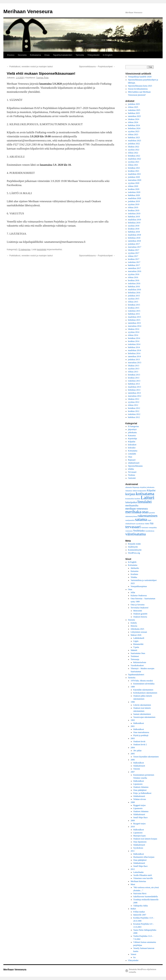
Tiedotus (131, 475)
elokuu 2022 (133, 153)
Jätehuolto (135, 568)
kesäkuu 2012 (133, 411)
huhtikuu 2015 (134, 314)
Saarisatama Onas (138, 653)
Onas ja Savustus (137, 604)
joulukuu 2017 (134, 244)
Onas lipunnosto (140, 842)
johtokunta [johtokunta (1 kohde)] (150, 487)
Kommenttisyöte (135, 550)
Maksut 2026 (136, 635)
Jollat (133, 592)
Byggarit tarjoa (139, 805)
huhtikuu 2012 (134, 417)
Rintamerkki (138, 644)
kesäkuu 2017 (133, 259)
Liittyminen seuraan (139, 632)
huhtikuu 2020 (134, 195)
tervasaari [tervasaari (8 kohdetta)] (133, 527)
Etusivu (10, 55)
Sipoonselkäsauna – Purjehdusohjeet (97, 66)
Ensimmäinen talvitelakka (143, 684)
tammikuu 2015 (134, 323)
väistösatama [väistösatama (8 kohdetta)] (135, 534)
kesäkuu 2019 (133, 210)
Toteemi (136, 769)
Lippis (136, 641)
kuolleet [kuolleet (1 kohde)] (137, 499)
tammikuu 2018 (134, 241)
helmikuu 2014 (134, 353)
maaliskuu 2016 (134, 289)
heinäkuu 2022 (134, 156)
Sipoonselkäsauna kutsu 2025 (140, 86)
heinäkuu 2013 (134, 375)
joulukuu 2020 (134, 177)
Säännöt (134, 650)
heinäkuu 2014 (134, 338)
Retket (133, 909)
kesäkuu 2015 (133, 308)
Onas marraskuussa (141, 732)
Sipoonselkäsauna (135, 466)
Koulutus (134, 574)
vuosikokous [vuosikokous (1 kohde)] (149, 531)
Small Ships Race (140, 817)
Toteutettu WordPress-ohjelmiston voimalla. (142, 970)
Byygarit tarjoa (139, 823)
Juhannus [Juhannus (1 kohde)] (128, 491)
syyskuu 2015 (133, 298)
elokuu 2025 (133, 107)
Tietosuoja (135, 659)
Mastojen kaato (139, 836)
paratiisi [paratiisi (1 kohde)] (152, 513)
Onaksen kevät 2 (140, 744)
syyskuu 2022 (133, 149)
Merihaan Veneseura (28, 11)
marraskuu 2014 (134, 326)
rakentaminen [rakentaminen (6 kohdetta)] (147, 516)
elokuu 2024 (133, 122)
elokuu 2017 (133, 256)
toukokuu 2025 (134, 110)
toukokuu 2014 (134, 344)
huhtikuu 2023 (134, 137)
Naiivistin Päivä (139, 893)
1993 (133, 720)
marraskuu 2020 (134, 180)
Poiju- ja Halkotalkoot (142, 793)
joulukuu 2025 (134, 104)
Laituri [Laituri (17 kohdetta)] (147, 497)
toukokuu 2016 (134, 283)
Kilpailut (131, 441)
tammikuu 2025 (134, 116)
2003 (133, 738)
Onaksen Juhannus (141, 787)
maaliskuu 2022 (134, 159)
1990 (133, 702)
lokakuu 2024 (133, 119)
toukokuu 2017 (134, 262)
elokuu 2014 (133, 335)
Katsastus (132, 435)
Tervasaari (132, 472)
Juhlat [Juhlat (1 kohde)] (135, 491)
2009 (133, 820)
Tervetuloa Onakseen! (139, 607)
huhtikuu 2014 (134, 347)
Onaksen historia (140, 617)
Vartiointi (132, 478)
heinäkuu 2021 (134, 168)
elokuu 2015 (133, 302)
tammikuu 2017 (134, 268)
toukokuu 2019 (134, 213)
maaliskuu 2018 (134, 235)
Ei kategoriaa (24, 249)
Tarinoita (80, 55)
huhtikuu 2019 (134, 216)
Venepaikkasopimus (139, 586)
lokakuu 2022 (133, 146)
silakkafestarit (133, 463)
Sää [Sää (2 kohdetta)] (151, 523)
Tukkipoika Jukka (140, 905)
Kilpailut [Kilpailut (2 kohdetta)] (151, 490)
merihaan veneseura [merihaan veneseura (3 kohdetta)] (136, 508)
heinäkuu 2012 (134, 408)
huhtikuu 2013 (134, 384)
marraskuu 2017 (134, 247)
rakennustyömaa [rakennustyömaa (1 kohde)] (131, 516)
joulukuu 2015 (134, 295)
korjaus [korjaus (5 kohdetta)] (130, 494)
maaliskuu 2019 (134, 219)
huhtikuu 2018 (134, 232)
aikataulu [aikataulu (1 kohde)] (128, 487)
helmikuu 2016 (134, 292)
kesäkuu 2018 (133, 229)
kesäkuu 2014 (133, 341)
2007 (133, 772)
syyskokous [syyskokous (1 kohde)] (140, 524)
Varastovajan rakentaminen (144, 717)
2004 (133, 747)
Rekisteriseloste (139, 662)
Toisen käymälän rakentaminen (146, 756)
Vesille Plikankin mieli (142, 875)
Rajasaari (132, 460)
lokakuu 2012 (133, 399)
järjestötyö (132, 429)
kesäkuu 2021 (133, 171)
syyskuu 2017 (133, 253)
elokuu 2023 (133, 134)
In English (107, 55)
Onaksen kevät (139, 741)
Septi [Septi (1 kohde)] (149, 520)
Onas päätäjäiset (140, 790)
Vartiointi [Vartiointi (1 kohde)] (144, 527)
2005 (133, 753)
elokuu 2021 (133, 165)
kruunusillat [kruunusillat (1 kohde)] (129, 499)
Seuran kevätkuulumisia (138, 89)
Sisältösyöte (133, 547)
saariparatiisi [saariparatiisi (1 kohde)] (129, 520)
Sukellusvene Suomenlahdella (145, 896)
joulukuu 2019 (134, 201)
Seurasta (22, 55)
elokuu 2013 (133, 371)
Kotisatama (35, 55)
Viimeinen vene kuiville (143, 878)
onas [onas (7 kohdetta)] (145, 512)
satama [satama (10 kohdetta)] (141, 519)
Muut (133, 884)
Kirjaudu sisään (134, 544)
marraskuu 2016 (134, 271)
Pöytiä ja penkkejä (140, 735)
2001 (133, 726)
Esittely (134, 623)
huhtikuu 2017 (134, 265)
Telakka (134, 577)
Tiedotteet (135, 656)
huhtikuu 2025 (134, 113)
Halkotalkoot (138, 723)
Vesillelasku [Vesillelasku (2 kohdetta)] (139, 530)
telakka (131, 469)
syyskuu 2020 (133, 183)
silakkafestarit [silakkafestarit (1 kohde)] (130, 524)
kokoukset (132, 444)
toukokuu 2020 (134, 192)
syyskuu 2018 (133, 226)
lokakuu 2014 (133, 329)
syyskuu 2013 (133, 368)
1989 (133, 687)
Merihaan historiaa (138, 881)
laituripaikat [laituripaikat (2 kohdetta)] (131, 502)
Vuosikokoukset (137, 665)
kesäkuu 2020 (133, 189)
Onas (47, 55)
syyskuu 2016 (133, 274)
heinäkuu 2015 (134, 305)
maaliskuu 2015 (134, 317)
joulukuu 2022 (134, 143)
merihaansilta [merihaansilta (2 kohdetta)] (131, 505)
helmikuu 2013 (134, 390)
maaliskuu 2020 (134, 198)
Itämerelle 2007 (139, 915)
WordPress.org (134, 553)
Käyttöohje (132, 438)
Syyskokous (138, 848)
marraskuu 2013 (134, 362)
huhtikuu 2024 (134, 125)
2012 (133, 869)
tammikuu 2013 (134, 393)
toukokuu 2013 (134, 381)
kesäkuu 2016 (133, 280)
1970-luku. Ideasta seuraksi (142, 680)
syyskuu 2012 (133, 402)
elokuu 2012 (133, 405)
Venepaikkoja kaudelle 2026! (140, 77)
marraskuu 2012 (134, 396)
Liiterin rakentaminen (142, 705)
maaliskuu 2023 (134, 140)
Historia (134, 626)
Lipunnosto (138, 784)
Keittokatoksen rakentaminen (145, 693)
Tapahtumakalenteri (62, 55)
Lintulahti (132, 454)
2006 (133, 760)
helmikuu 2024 (134, 128)
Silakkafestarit (139, 766)
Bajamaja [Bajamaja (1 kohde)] (135, 487)
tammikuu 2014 (134, 356)
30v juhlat (137, 750)
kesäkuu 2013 (133, 378)
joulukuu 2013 (134, 359)
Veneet (133, 954)
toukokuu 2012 (134, 414)
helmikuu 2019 (134, 222)
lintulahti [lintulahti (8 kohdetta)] (144, 502)
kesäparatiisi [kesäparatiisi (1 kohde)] (141, 491)
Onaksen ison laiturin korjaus (145, 839)
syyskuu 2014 (133, 332)
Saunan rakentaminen (142, 714)
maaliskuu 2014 (134, 350)
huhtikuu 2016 (134, 286)
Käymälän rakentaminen (143, 690)
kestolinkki (41, 249)
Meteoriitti (137, 611)
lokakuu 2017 (133, 250)
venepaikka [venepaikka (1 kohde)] (153, 527)
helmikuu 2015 (134, 320)
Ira (134, 957)
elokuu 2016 (133, 277)
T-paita (136, 647)
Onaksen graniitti (140, 614)
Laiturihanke (138, 872)
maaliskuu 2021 (134, 174)
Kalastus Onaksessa (139, 595)
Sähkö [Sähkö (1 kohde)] (147, 524)
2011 (133, 851)
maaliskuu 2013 (134, 387)
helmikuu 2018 (134, 238)
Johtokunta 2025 (137, 629)
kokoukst (132, 447)
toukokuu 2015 (134, 311)
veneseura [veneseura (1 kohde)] (129, 531)
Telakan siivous (139, 799)
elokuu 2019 (133, 207)
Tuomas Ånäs (42, 78)
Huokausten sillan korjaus (143, 857)
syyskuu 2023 (133, 131)
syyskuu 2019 (133, 204)
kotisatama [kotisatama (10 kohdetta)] (145, 493)
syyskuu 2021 (133, 162)
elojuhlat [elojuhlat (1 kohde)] (143, 487)
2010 (133, 826)
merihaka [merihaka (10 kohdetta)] (133, 512)
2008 (133, 802)
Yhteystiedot (93, 55)
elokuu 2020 (133, 186)
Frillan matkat (139, 912)
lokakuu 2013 (133, 365)
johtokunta (132, 432)
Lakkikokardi (138, 638)
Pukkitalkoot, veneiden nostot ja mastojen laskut (30, 66)
